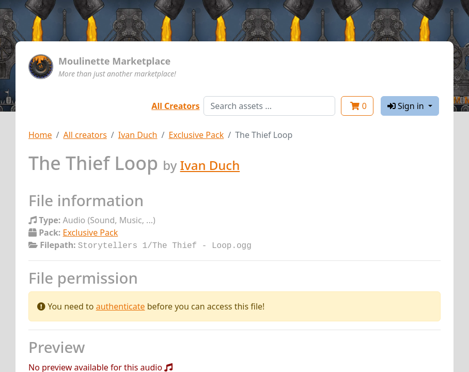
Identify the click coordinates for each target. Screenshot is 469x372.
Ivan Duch (138, 135)
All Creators (175, 106)
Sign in (406, 106)
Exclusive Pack (196, 135)
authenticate (120, 305)
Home (40, 135)
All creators (84, 135)
